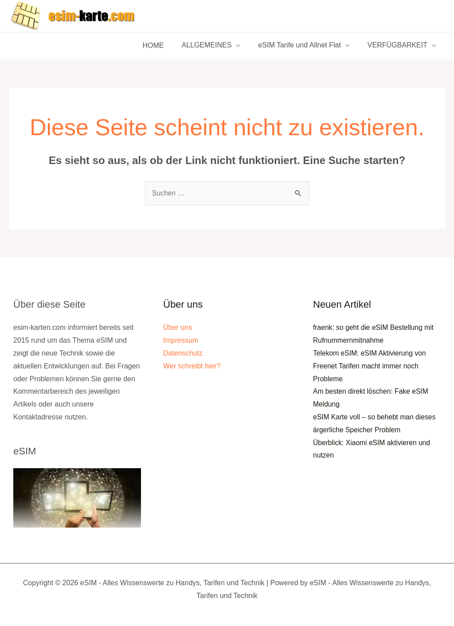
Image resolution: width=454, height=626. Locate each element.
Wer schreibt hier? (192, 366)
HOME (165, 45)
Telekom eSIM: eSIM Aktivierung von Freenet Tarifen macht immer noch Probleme (371, 366)
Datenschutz (183, 353)
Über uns (177, 328)
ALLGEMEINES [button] (215, 45)
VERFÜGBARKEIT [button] (399, 45)
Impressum (180, 340)
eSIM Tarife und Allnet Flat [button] (304, 45)
